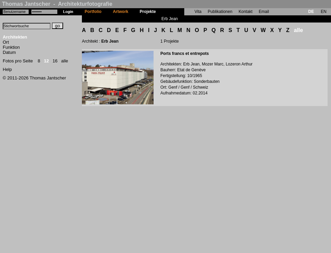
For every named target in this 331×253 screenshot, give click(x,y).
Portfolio (93, 11)
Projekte (148, 11)
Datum (9, 52)
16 (55, 60)
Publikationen (220, 11)
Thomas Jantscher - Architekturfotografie (57, 4)
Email (264, 11)
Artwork (120, 11)
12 (46, 60)
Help (7, 69)
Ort (6, 42)
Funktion (11, 47)
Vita (198, 11)
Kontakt (246, 11)
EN (324, 11)
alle (64, 60)
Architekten (15, 37)
